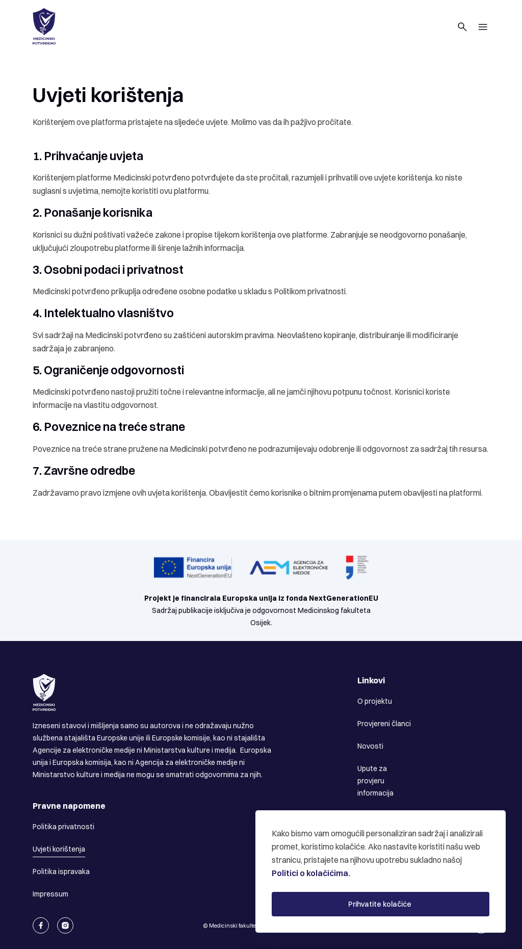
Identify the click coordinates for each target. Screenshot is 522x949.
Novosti (370, 746)
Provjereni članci (384, 723)
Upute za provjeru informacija (375, 781)
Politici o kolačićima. (311, 873)
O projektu (374, 701)
